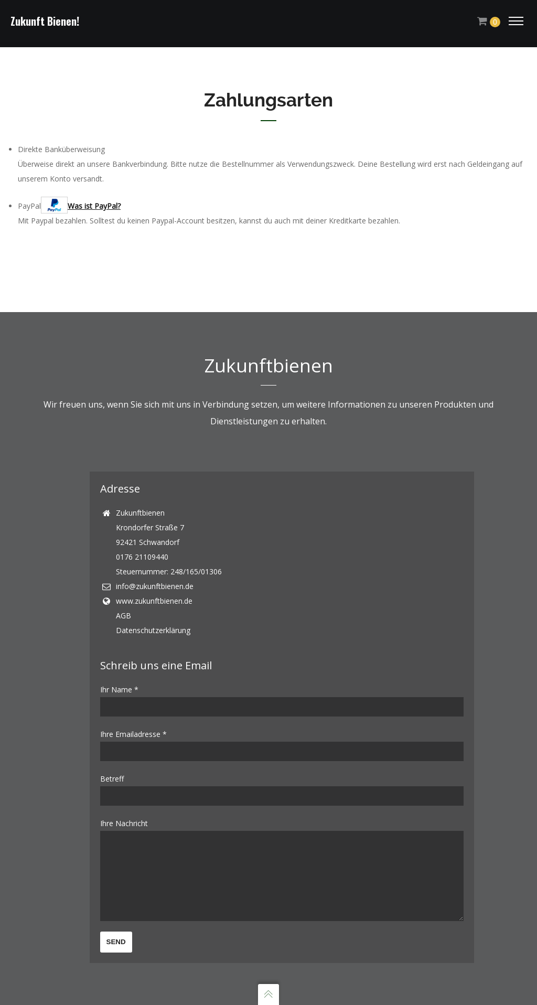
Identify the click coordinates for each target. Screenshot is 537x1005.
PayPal (69, 201)
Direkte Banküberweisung (61, 144)
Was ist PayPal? (94, 201)
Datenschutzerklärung (153, 614)
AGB (123, 600)
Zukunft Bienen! (44, 21)
